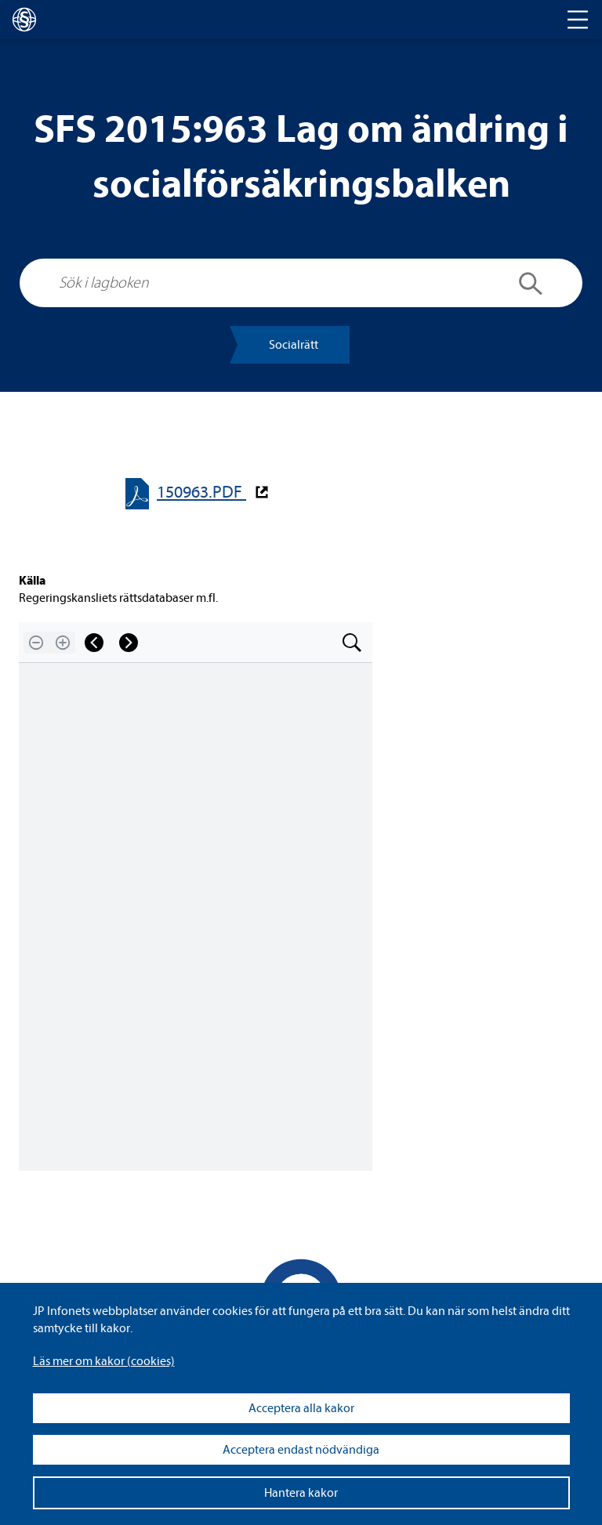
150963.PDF (201, 492)
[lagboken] (24, 19)
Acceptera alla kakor (301, 1408)
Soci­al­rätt (293, 345)
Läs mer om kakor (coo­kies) (104, 1361)
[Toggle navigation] (577, 19)
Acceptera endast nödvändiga (301, 1450)
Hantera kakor (301, 1493)
